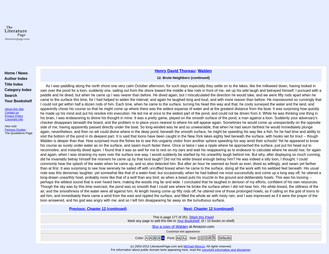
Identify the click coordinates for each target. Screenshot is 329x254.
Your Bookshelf (17, 101)
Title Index (13, 84)
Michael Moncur (194, 246)
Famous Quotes (15, 129)
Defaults (225, 238)
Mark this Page (202, 217)
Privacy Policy (14, 116)
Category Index (17, 90)
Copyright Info (14, 119)
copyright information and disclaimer (226, 249)
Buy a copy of (170, 227)
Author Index (15, 78)
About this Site (14, 109)
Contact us (12, 112)
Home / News (15, 73)
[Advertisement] (181, 33)
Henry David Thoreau (175, 71)
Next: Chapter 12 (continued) (209, 209)
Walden (205, 71)
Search (10, 95)
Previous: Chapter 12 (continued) (98, 209)
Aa (178, 238)
